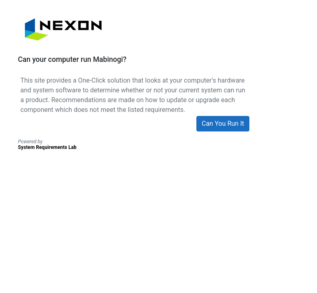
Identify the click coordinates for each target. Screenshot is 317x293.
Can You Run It (223, 123)
